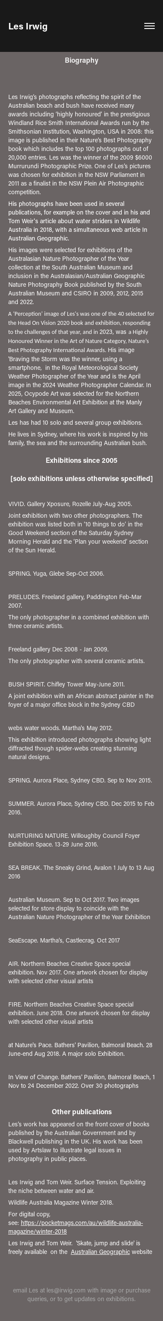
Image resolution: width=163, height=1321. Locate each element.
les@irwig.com (66, 1290)
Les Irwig (28, 26)
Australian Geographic (100, 1251)
